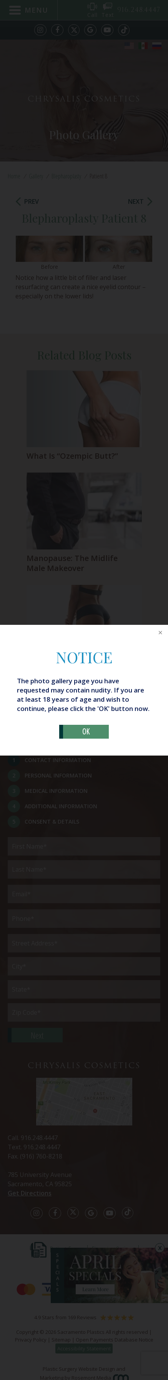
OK (86, 731)
